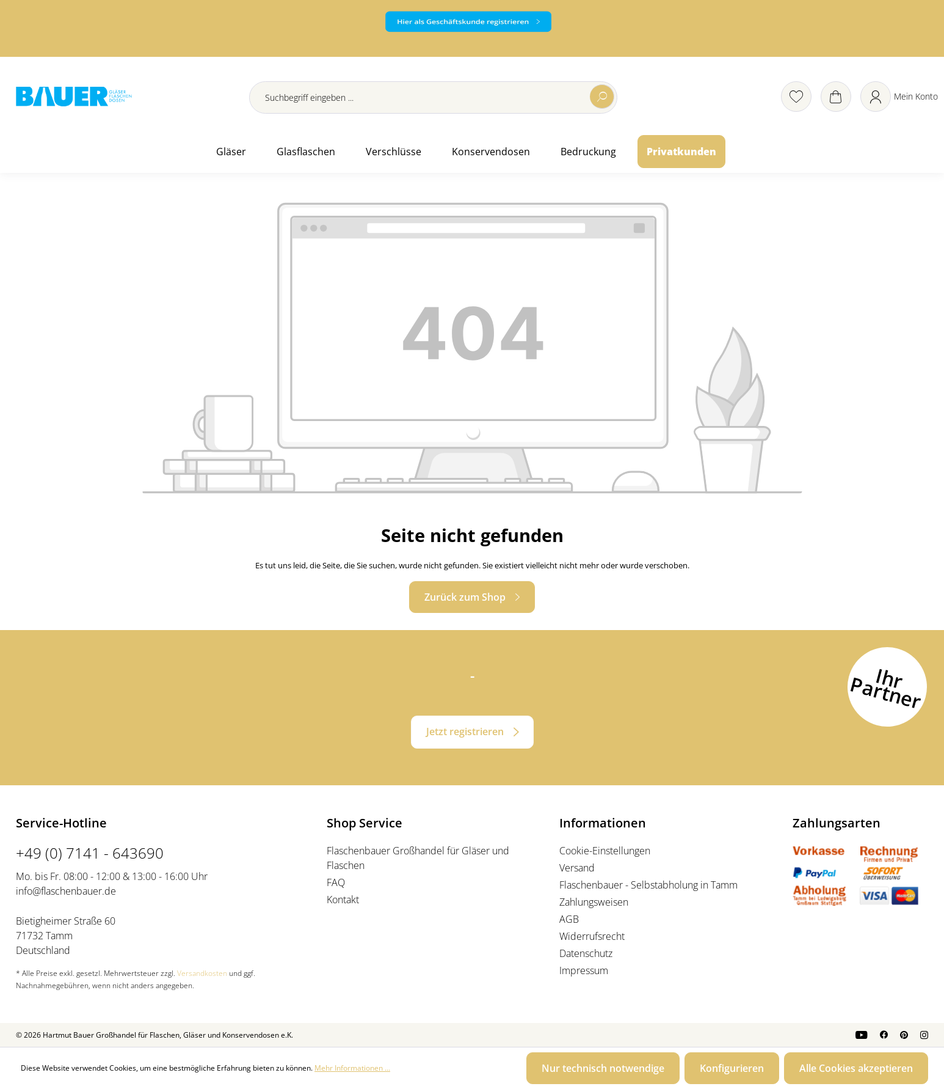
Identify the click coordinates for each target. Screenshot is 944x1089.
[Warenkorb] (836, 96)
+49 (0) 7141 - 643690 (90, 853)
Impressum (583, 970)
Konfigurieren (732, 1068)
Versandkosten (202, 973)
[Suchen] (602, 96)
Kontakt (343, 899)
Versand (577, 868)
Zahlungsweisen (593, 902)
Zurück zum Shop (465, 597)
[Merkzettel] (796, 96)
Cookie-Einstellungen (604, 850)
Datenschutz (585, 953)
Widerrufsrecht (592, 936)
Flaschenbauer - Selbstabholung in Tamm (648, 885)
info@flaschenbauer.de (66, 891)
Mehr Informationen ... (352, 1068)
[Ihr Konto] (899, 96)
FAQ (336, 882)
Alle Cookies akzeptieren (856, 1068)
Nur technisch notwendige (603, 1068)
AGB (569, 919)
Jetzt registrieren (465, 731)
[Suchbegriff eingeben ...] (433, 97)
